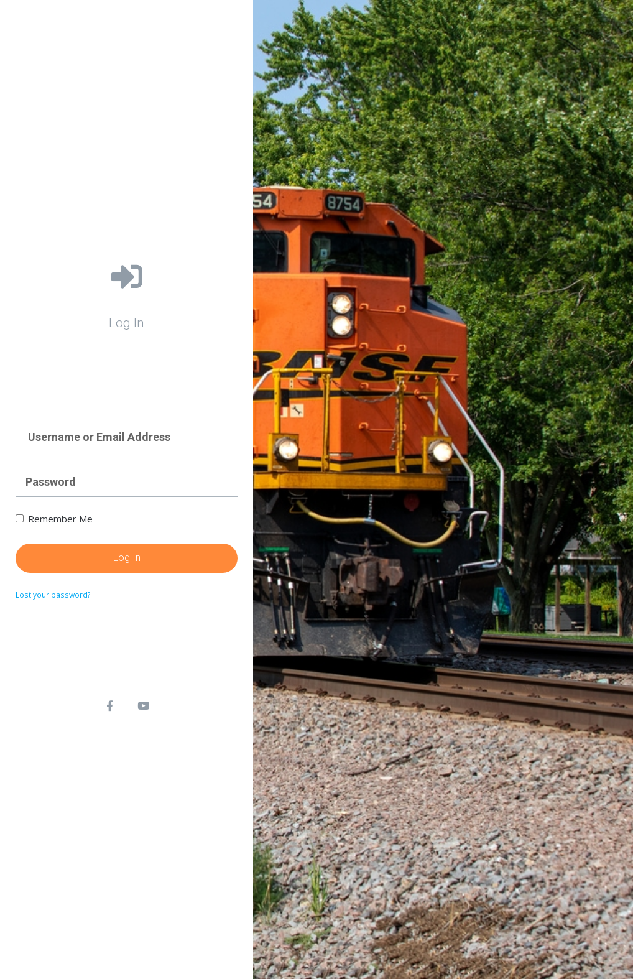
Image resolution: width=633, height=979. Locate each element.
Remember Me (54, 519)
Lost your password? (53, 595)
